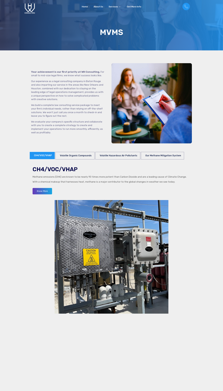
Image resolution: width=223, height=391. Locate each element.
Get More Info (134, 7)
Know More (42, 191)
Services (115, 7)
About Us (98, 7)
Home (85, 7)
